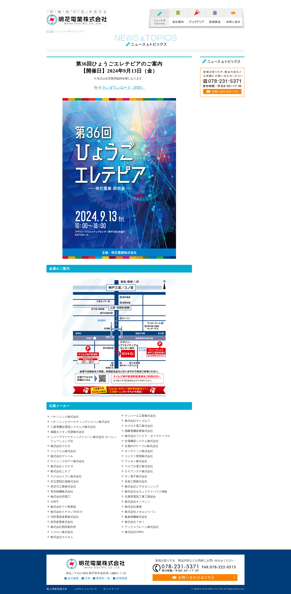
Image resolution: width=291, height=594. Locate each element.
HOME (50, 31)
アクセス (240, 3)
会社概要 (73, 578)
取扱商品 (215, 17)
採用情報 (121, 578)
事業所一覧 (103, 578)
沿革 (87, 578)
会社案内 (178, 17)
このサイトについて (85, 589)
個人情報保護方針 (56, 589)
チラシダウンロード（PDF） (121, 88)
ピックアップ (196, 17)
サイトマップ (225, 3)
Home (213, 3)
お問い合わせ (233, 17)
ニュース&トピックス (160, 17)
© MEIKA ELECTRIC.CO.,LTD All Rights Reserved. (218, 589)
